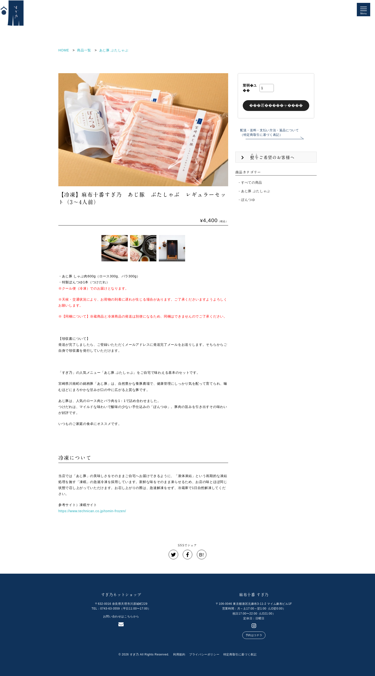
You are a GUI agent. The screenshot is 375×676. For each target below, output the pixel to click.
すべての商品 (251, 182)
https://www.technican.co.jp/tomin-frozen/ (92, 511)
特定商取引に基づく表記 (240, 654)
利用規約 (179, 654)
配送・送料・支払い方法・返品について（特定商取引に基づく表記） (269, 132)
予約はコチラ (254, 635)
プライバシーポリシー (204, 654)
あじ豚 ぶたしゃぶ (255, 191)
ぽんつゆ (248, 200)
